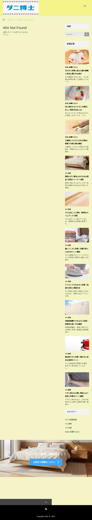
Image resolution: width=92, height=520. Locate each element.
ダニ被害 (68, 388)
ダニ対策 (68, 172)
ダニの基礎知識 (71, 418)
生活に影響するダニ (71, 67)
